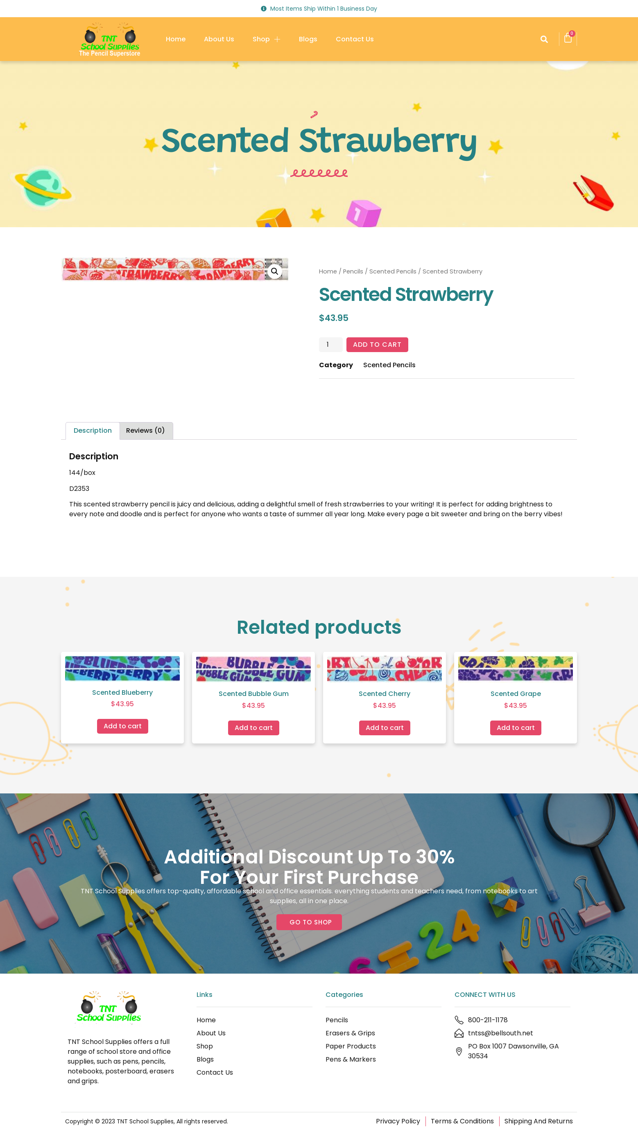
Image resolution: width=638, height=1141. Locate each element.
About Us (219, 39)
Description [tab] (93, 430)
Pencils (353, 271)
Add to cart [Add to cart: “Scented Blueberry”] (123, 726)
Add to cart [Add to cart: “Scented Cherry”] (385, 727)
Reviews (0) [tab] (145, 430)
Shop (267, 39)
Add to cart (377, 344)
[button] (544, 39)
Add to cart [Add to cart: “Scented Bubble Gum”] (254, 727)
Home (176, 39)
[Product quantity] (331, 344)
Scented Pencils (392, 271)
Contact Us (355, 39)
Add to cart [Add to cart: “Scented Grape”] (516, 727)
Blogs (308, 39)
